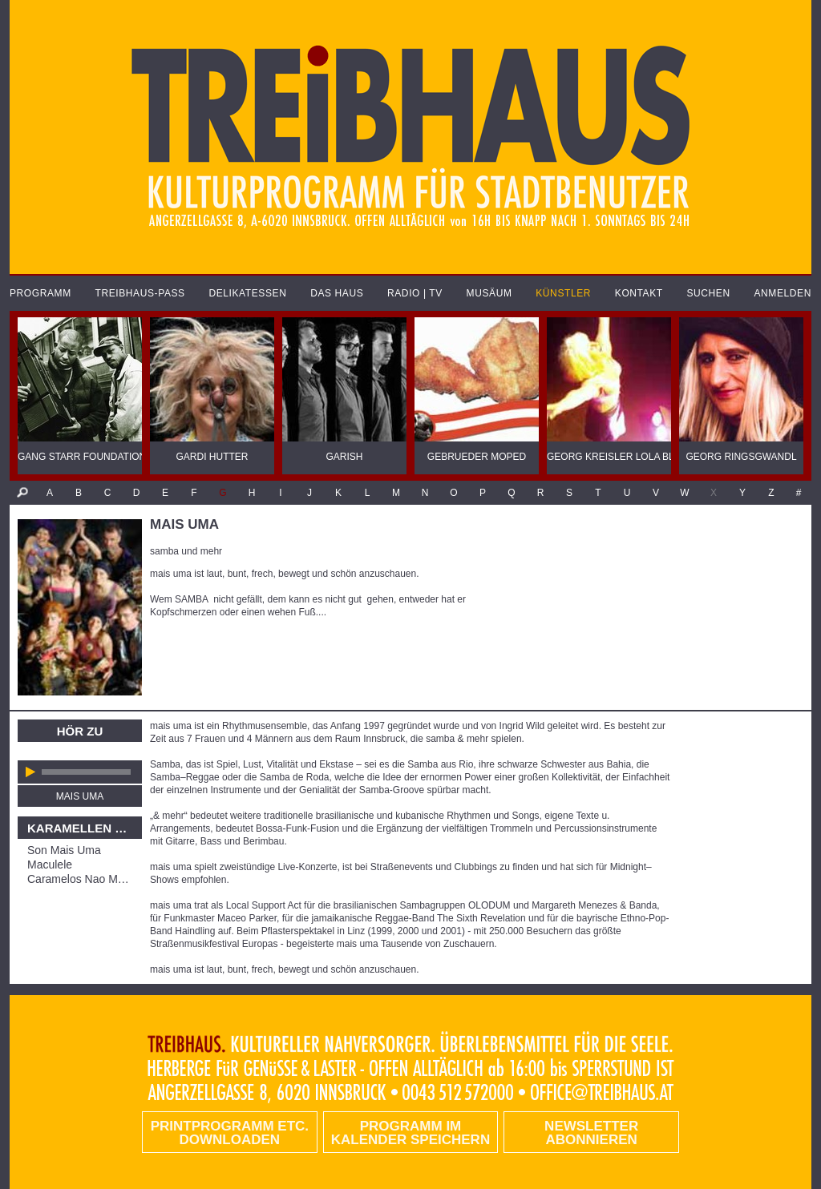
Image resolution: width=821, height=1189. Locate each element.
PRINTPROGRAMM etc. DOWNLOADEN (230, 1132)
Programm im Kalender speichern (410, 1132)
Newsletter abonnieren (591, 1132)
